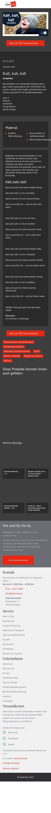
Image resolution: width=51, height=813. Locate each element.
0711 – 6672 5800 (17, 619)
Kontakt (6, 671)
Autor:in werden (10, 714)
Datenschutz (8, 652)
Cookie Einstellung (11, 657)
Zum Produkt (22, 465)
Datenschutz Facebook (13, 661)
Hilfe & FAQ (8, 647)
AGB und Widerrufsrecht (14, 666)
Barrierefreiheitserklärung (14, 723)
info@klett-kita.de (17, 624)
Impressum (8, 695)
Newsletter (8, 732)
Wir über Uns (9, 700)
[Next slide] (44, 439)
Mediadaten (8, 680)
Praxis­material (17, 17)
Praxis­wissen (35, 17)
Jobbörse (7, 728)
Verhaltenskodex (10, 709)
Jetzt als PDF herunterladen (25, 57)
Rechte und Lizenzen (12, 685)
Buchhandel (8, 675)
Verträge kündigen (11, 794)
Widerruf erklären (11, 800)
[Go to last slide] (7, 439)
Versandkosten (20, 789)
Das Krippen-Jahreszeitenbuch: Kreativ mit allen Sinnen (24, 451)
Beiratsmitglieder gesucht (14, 718)
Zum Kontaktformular (18, 591)
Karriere (6, 704)
